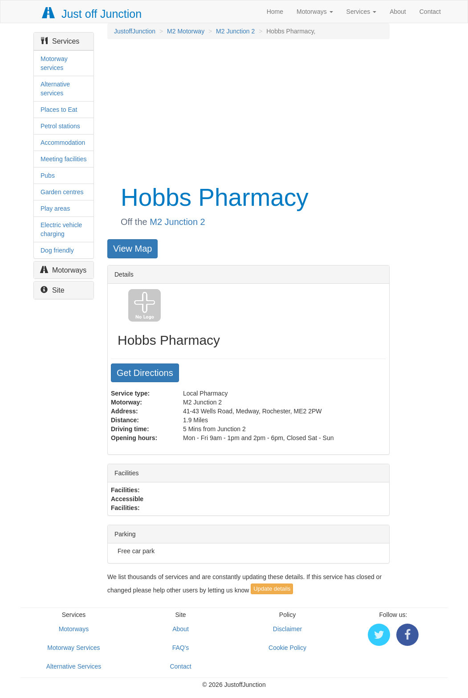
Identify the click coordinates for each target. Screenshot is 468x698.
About (398, 11)
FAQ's (180, 647)
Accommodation (63, 142)
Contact (430, 11)
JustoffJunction (134, 31)
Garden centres (62, 192)
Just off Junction (92, 14)
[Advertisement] (247, 110)
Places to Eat (59, 109)
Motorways (315, 11)
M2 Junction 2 (235, 31)
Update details (271, 588)
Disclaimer (287, 629)
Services (361, 11)
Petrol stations (60, 126)
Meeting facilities (64, 159)
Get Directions (145, 373)
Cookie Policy (287, 647)
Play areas (55, 208)
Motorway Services (73, 647)
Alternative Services (74, 666)
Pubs (48, 175)
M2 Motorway (185, 31)
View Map (132, 248)
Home (275, 11)
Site (53, 290)
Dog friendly (57, 250)
